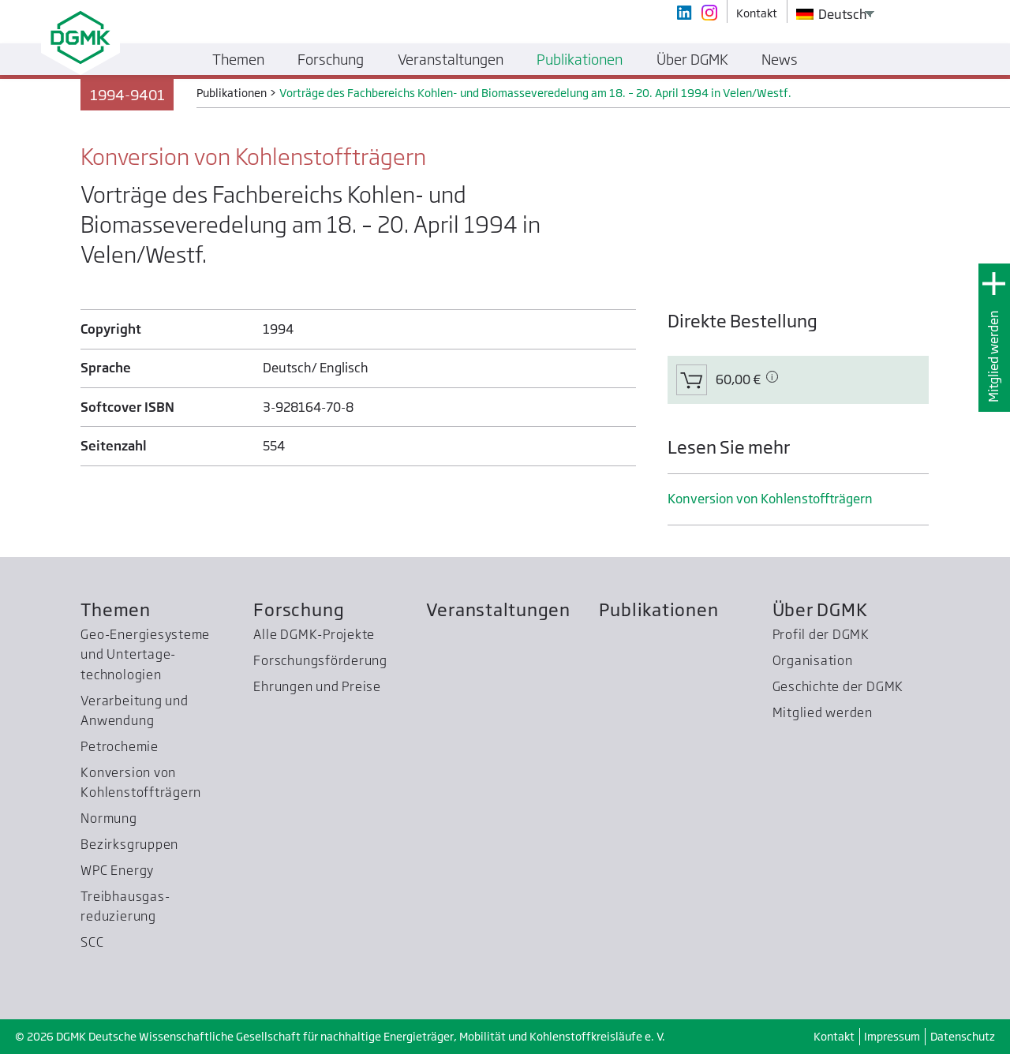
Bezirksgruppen (129, 844)
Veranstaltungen (498, 609)
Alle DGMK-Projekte (314, 634)
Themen (115, 609)
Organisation (812, 660)
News (779, 59)
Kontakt (834, 1036)
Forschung (298, 609)
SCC (91, 942)
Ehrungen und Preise (317, 686)
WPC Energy (117, 870)
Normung (108, 818)
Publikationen (658, 609)
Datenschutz (962, 1036)
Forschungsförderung (320, 660)
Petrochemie (119, 746)
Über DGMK (820, 609)
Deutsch (831, 14)
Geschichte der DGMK (838, 686)
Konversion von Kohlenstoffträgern (770, 498)
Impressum (892, 1036)
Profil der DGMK (821, 634)
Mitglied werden (993, 356)
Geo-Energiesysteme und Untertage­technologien (145, 654)
